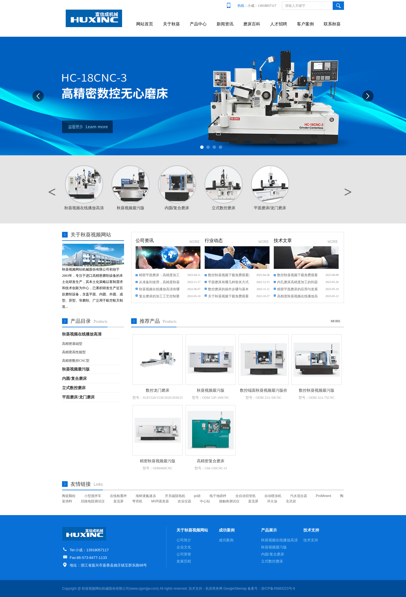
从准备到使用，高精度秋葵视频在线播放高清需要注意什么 (159, 283)
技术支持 (311, 530)
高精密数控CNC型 (75, 361)
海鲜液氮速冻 (146, 496)
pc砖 (197, 496)
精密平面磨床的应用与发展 (297, 289)
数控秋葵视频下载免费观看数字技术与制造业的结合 (297, 276)
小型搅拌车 (92, 496)
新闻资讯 (225, 24)
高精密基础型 (72, 344)
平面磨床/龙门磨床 (78, 397)
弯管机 (137, 501)
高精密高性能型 (74, 352)
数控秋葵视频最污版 (316, 390)
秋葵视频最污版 (76, 369)
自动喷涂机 (272, 496)
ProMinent (323, 496)
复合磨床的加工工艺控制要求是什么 (159, 297)
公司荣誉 (183, 554)
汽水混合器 (298, 496)
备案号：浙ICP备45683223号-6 (271, 589)
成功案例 (227, 530)
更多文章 (333, 241)
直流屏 (118, 501)
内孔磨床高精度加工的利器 (297, 282)
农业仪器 (184, 501)
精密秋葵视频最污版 (157, 461)
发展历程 (183, 561)
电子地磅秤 (217, 496)
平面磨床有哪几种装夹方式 (228, 282)
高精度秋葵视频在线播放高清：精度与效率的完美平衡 (297, 297)
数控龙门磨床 (157, 390)
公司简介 (183, 540)
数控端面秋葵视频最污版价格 (263, 390)
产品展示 (269, 530)
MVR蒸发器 (160, 501)
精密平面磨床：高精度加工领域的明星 (159, 276)
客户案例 (305, 24)
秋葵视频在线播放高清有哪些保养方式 (159, 290)
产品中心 (198, 24)
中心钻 (205, 501)
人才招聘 (278, 24)
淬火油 (272, 501)
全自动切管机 (245, 496)
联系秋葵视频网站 (332, 29)
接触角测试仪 (229, 501)
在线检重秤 (118, 496)
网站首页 (144, 24)
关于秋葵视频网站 (171, 29)
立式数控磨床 (74, 388)
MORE (336, 321)
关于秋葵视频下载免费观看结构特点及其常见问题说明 (228, 297)
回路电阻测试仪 (93, 501)
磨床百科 (251, 24)
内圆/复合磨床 (74, 378)
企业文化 (183, 547)
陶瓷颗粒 (69, 496)
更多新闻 (194, 241)
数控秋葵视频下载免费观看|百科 (228, 276)
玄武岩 (291, 501)
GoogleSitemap (235, 589)
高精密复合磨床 (210, 461)
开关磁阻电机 (175, 496)
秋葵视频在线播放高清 (82, 334)
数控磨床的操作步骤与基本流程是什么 (228, 290)
